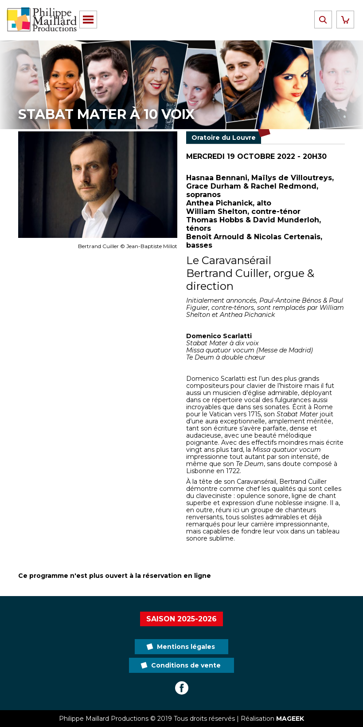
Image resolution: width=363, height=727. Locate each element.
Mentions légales (186, 647)
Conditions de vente (186, 665)
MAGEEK (290, 719)
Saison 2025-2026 (181, 619)
